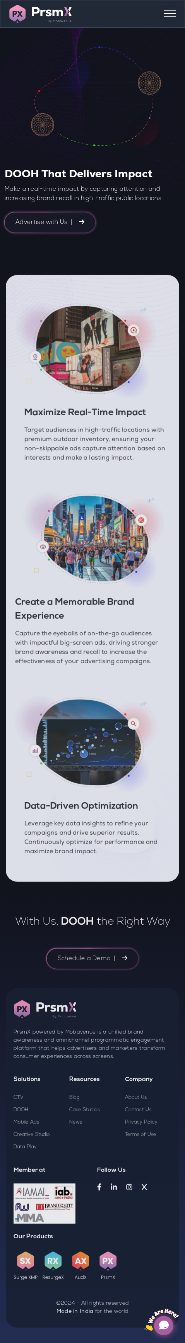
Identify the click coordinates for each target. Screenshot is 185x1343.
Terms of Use (140, 1168)
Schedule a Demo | (93, 991)
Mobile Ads (26, 1155)
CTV (19, 1131)
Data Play (25, 1180)
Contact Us (138, 1143)
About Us (136, 1131)
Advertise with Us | (49, 222)
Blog (74, 1131)
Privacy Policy (141, 1155)
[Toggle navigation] (168, 14)
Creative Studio (32, 1168)
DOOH (21, 1143)
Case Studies (84, 1143)
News (75, 1155)
